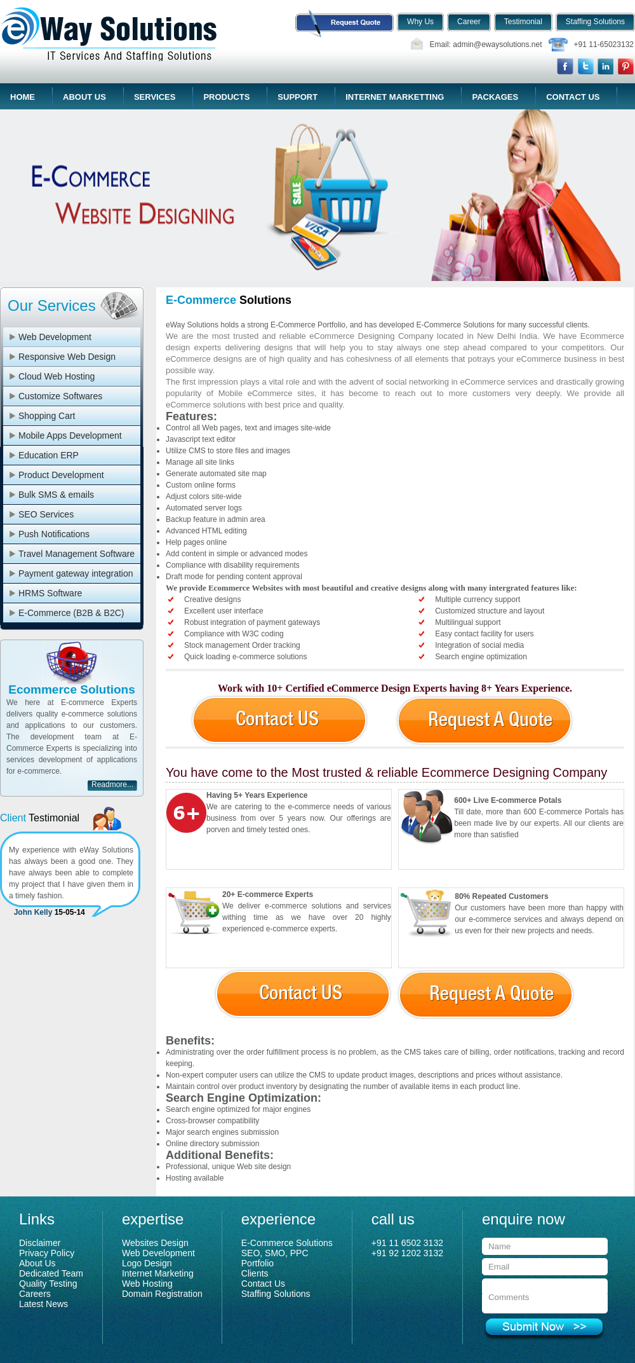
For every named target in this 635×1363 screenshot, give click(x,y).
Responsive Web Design (67, 357)
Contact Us (572, 97)
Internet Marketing (158, 1273)
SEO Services (46, 514)
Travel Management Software (76, 554)
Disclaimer (39, 1243)
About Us (84, 97)
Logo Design (147, 1263)
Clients (255, 1273)
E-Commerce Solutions (287, 1243)
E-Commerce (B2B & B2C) (71, 613)
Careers (35, 1294)
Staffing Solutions (276, 1294)
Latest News (43, 1304)
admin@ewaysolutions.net (497, 44)
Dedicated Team (51, 1273)
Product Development (61, 475)
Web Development (54, 337)
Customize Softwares (60, 396)
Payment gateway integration (75, 573)
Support (297, 97)
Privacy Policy (46, 1253)
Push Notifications (54, 534)
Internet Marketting (394, 97)
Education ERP (48, 455)
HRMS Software (50, 593)
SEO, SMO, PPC (275, 1253)
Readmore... (112, 784)
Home (22, 97)
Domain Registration (162, 1294)
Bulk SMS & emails (56, 495)
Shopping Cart (47, 416)
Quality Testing (48, 1283)
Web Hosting (147, 1283)
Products (226, 97)
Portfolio (257, 1263)
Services (155, 97)
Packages (495, 97)
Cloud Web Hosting (56, 376)
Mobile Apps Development (70, 435)
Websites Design (155, 1243)
